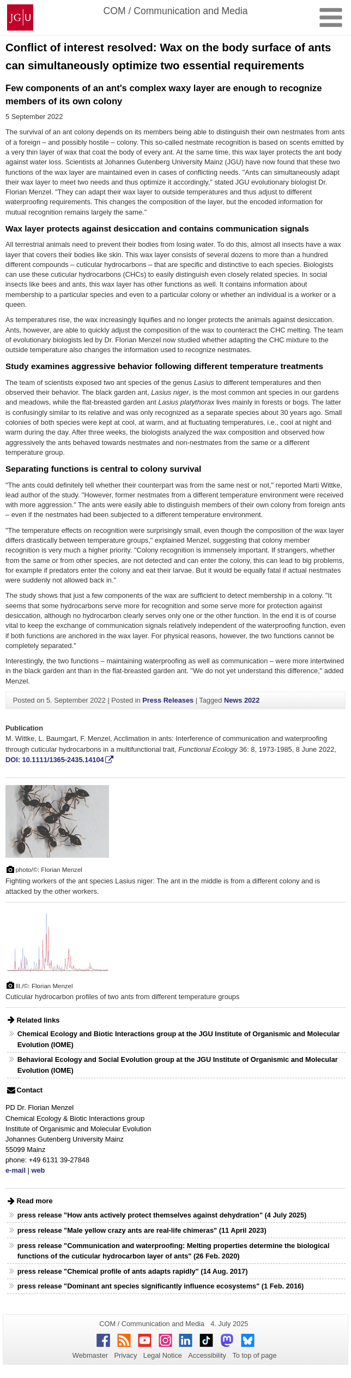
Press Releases (167, 700)
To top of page (254, 1355)
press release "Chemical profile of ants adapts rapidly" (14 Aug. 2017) (132, 1271)
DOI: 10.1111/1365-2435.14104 (54, 760)
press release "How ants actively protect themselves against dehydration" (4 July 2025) (162, 1215)
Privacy (125, 1355)
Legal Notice (162, 1355)
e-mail (15, 1170)
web (38, 1170)
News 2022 (241, 700)
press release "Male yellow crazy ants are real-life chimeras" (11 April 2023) (142, 1230)
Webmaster (90, 1355)
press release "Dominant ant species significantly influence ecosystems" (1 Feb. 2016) (160, 1286)
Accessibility (207, 1355)
